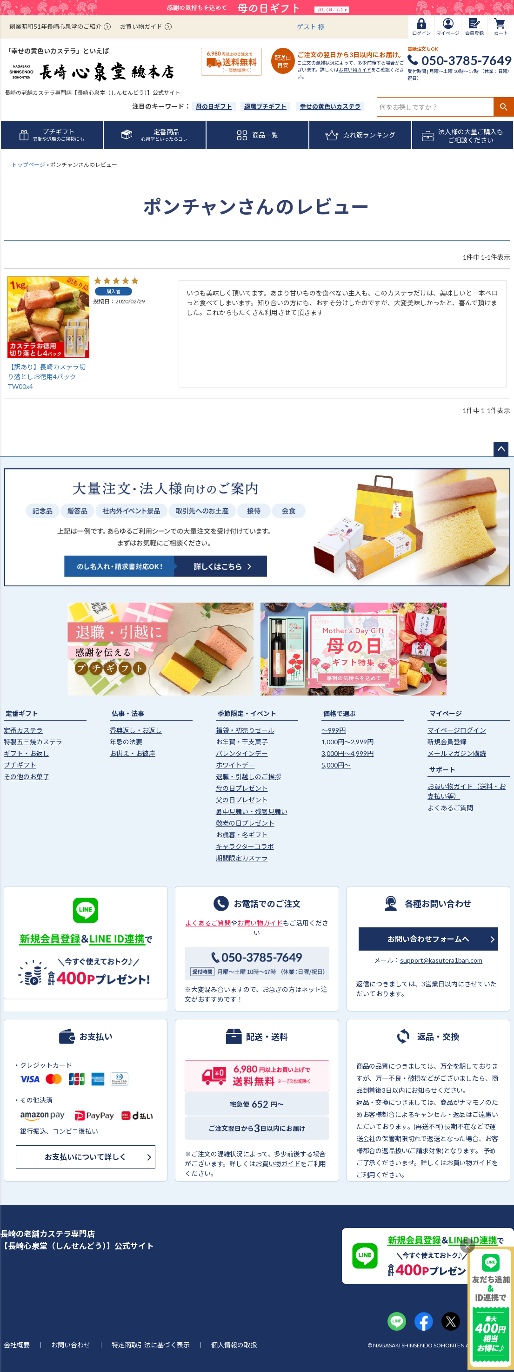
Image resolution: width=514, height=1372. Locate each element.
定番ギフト (22, 713)
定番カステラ (23, 730)
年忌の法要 (126, 742)
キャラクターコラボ (245, 846)
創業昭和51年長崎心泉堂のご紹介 (55, 26)
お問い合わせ (70, 1345)
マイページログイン (456, 730)
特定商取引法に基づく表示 (151, 1345)
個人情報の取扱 (234, 1345)
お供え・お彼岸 (132, 753)
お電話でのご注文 (267, 903)
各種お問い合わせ (438, 903)
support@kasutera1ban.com (441, 960)
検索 (504, 107)
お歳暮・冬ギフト (242, 835)
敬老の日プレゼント (245, 823)
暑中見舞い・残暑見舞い (251, 811)
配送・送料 (267, 1036)
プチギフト (20, 765)
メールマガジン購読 (456, 753)
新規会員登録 (447, 742)
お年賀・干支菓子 (242, 742)
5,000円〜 (336, 765)
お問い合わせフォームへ (428, 938)
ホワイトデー (235, 765)
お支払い (96, 1036)
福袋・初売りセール (245, 730)
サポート (442, 770)
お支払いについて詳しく (86, 1156)
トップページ (28, 164)
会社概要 (17, 1345)
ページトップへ (501, 449)
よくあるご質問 (450, 808)
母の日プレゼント (242, 788)
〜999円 (333, 730)
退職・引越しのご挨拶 (248, 777)
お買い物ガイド (141, 26)
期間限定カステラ (242, 858)
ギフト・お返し (26, 753)
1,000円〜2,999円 (347, 742)
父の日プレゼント (242, 800)
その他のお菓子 (26, 777)
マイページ (445, 713)
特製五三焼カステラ (33, 742)
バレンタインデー (242, 753)
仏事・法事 (128, 713)
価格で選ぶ (339, 713)
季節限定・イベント (247, 713)
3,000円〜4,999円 (347, 753)
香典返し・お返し (136, 730)
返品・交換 (438, 1036)
